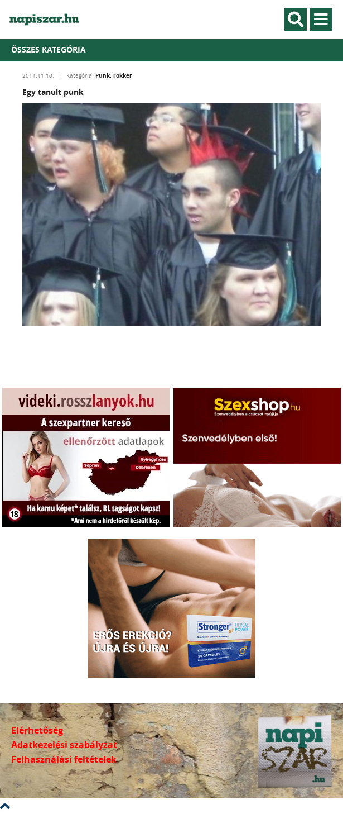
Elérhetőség (37, 730)
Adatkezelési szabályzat (64, 745)
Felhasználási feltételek (64, 759)
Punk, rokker (113, 75)
